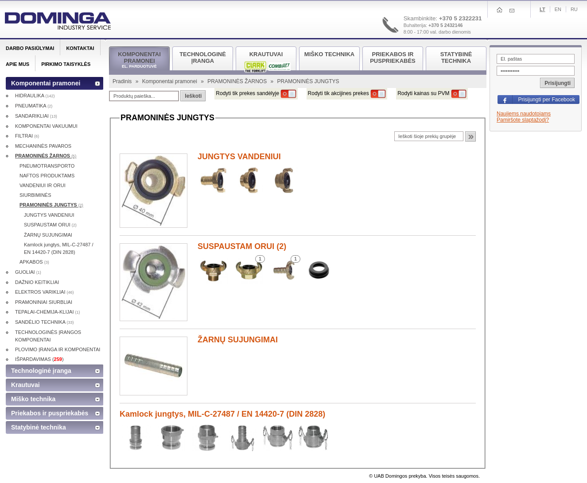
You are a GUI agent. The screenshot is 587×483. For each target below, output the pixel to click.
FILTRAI (27, 135)
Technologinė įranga (41, 370)
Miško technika (33, 398)
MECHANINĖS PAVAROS (43, 146)
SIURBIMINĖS (35, 195)
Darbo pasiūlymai (30, 48)
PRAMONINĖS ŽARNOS (237, 81)
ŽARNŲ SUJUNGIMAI (238, 339)
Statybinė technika (38, 427)
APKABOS (34, 261)
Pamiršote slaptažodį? (523, 120)
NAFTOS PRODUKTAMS (46, 175)
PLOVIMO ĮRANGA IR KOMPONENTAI (57, 349)
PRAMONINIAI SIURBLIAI (43, 302)
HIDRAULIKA (34, 95)
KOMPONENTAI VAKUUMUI (46, 126)
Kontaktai (80, 48)
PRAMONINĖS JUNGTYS (51, 204)
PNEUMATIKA (33, 105)
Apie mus (17, 64)
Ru (574, 9)
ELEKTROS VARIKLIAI (44, 292)
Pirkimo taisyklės (65, 64)
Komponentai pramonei (170, 81)
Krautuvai (25, 384)
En (558, 9)
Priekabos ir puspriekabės (49, 413)
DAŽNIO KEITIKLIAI (37, 282)
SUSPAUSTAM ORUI (50, 224)
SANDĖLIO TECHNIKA (44, 322)
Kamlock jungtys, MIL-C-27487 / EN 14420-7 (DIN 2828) (222, 414)
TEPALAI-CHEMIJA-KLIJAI (47, 311)
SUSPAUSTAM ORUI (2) (242, 246)
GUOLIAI (28, 272)
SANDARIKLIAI (36, 116)
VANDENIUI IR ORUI (42, 185)
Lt (542, 9)
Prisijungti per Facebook (546, 99)
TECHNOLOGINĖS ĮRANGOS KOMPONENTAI (48, 336)
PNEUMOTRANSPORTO (46, 166)
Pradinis (123, 81)
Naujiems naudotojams (524, 114)
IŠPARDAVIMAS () (39, 359)
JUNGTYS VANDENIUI (239, 156)
